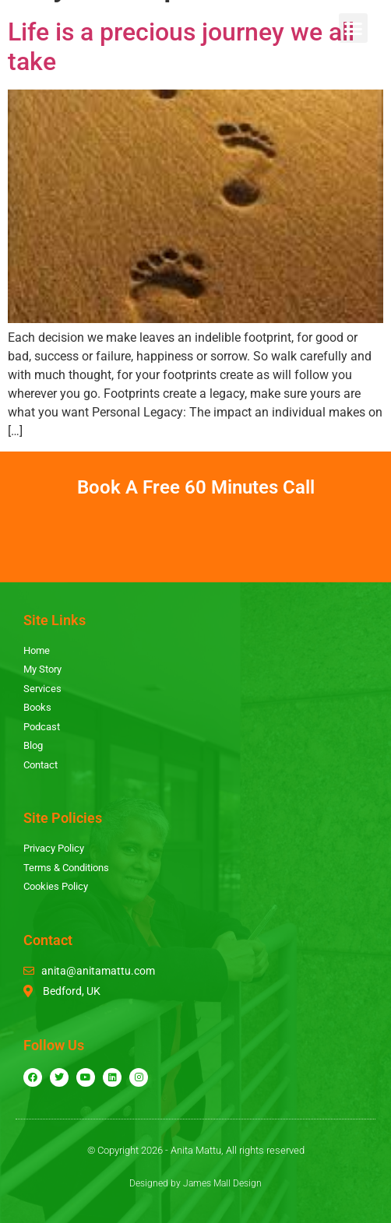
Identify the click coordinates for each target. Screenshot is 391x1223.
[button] (353, 28)
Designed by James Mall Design (195, 1183)
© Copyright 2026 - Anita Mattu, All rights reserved (196, 1150)
